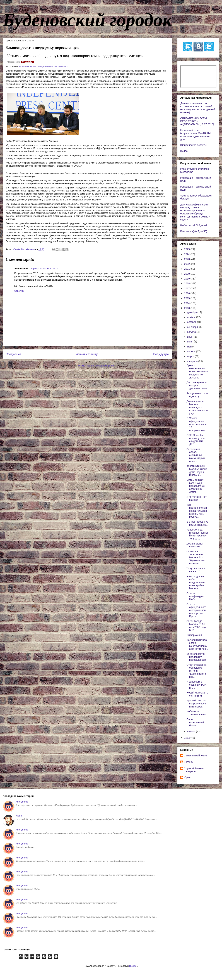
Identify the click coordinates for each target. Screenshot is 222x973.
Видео (184, 151)
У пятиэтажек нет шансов (197, 498)
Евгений (188, 762)
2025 (187, 249)
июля (190, 336)
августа (191, 331)
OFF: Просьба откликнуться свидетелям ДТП (195, 440)
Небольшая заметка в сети (196, 713)
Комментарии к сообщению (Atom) (96, 365)
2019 (187, 278)
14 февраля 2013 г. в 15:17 (43, 268)
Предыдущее (160, 354)
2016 (187, 293)
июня (190, 341)
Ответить (19, 291)
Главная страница (86, 354)
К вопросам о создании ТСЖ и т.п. (196, 684)
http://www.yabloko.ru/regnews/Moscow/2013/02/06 (43, 66)
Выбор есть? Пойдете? (193, 225)
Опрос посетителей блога (195, 722)
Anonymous (22, 801)
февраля (192, 361)
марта (191, 356)
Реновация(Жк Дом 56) (193, 231)
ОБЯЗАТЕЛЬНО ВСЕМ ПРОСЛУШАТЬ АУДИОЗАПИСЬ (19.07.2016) (197, 121)
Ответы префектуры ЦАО (195, 596)
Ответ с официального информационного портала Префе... (197, 610)
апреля (191, 351)
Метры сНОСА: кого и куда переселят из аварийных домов (196, 486)
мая (189, 346)
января (191, 731)
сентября (193, 327)
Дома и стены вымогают (194, 545)
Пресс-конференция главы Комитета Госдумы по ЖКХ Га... (197, 371)
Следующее (13, 354)
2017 (187, 288)
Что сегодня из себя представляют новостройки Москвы (196, 582)
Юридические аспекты (193, 145)
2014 (187, 303)
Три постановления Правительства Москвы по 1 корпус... (197, 510)
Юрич (187, 777)
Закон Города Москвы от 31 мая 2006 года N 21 (196, 625)
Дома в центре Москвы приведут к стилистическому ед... (197, 407)
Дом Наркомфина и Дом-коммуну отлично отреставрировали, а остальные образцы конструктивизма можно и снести (195, 212)
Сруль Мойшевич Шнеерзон (194, 770)
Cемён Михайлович (195, 755)
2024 (187, 254)
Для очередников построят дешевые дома (197, 385)
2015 (187, 298)
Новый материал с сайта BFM (197, 694)
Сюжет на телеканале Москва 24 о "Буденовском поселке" (196, 557)
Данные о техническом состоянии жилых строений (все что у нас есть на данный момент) (197, 108)
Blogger (133, 966)
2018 (187, 283)
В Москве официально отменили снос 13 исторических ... (197, 424)
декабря (192, 312)
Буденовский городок (87, 20)
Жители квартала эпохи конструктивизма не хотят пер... (197, 644)
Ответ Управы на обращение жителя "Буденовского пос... (196, 670)
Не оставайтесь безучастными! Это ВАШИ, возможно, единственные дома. (195, 135)
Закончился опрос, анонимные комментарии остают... (196, 455)
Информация (194, 635)
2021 (187, 268)
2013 (187, 308)
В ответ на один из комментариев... (197, 523)
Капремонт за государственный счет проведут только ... (197, 534)
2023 (187, 259)
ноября (191, 317)
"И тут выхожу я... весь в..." (197, 570)
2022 (187, 263)
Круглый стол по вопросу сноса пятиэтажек (196, 703)
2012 (187, 737)
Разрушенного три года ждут (197, 395)
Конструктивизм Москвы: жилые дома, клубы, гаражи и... (197, 470)
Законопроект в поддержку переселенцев (196, 656)
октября (192, 322)
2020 (187, 273)
